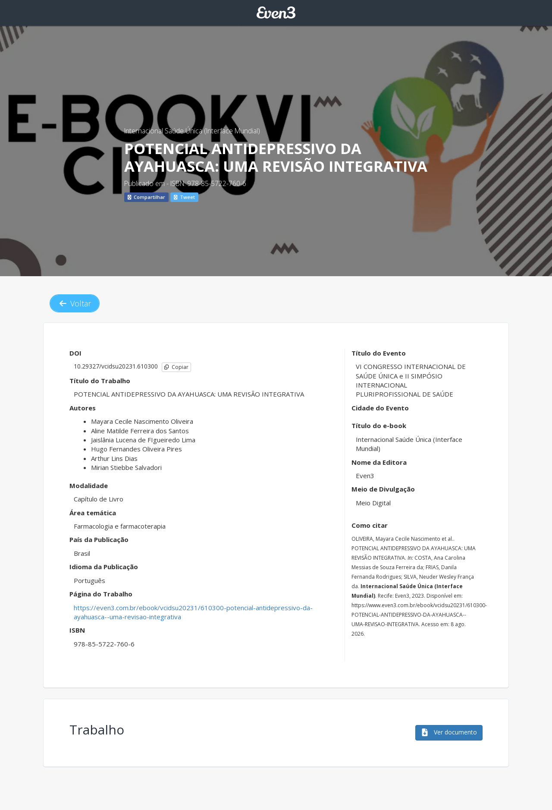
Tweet (184, 197)
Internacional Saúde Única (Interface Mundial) (192, 131)
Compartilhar (146, 197)
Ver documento (449, 732)
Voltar (74, 303)
